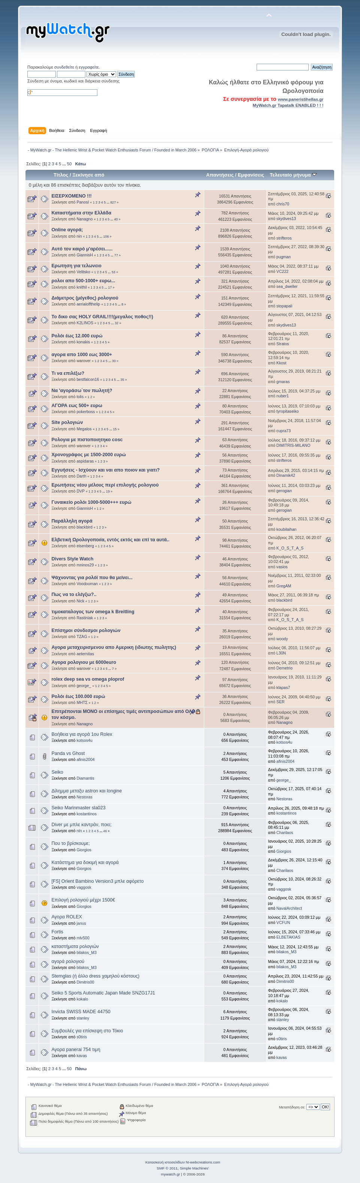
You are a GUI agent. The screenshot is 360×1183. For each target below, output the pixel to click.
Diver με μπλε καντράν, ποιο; (81, 824)
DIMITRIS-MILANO (293, 445)
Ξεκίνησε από (88, 175)
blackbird (84, 527)
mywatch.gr (170, 1174)
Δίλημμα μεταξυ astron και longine (86, 791)
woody (282, 638)
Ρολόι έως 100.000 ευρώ (78, 696)
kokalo (82, 999)
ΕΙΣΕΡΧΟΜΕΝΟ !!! (71, 196)
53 (113, 272)
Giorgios (83, 850)
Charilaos (284, 832)
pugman (283, 257)
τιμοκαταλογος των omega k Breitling (92, 611)
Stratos (282, 343)
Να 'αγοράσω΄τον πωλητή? (81, 390)
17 (110, 287)
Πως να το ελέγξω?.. (73, 594)
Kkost (281, 363)
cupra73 (283, 430)
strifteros (284, 238)
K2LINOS (84, 322)
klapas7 (283, 687)
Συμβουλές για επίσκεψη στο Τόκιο (87, 1030)
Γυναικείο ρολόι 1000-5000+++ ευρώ (91, 502)
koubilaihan (286, 529)
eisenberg (85, 546)
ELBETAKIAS (288, 937)
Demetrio (284, 668)
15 (115, 429)
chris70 (282, 204)
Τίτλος (61, 175)
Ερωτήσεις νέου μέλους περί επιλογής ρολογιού (104, 485)
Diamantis (85, 778)
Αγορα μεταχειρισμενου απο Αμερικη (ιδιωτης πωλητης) (113, 647)
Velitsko (83, 272)
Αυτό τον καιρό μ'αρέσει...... (81, 249)
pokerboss (85, 411)
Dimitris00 (85, 982)
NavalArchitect (289, 908)
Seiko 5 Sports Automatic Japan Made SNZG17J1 (103, 993)
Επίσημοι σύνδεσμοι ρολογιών (85, 630)
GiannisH (84, 255)
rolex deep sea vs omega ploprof (87, 679)
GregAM (283, 586)
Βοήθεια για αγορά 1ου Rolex (81, 734)
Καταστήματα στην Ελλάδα (81, 213)
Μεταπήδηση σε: (292, 1107)
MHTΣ (82, 702)
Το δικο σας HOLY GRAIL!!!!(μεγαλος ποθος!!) (102, 316)
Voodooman (87, 583)
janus (81, 923)
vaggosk (83, 887)
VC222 (282, 271)
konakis (83, 342)
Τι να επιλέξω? (67, 373)
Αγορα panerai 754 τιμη (75, 1049)
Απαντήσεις (220, 175)
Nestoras (84, 797)
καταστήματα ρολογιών (75, 946)
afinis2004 (85, 759)
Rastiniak (84, 617)
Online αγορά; (67, 229)
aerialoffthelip (88, 304)
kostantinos (86, 814)
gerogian (284, 490)
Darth (81, 476)
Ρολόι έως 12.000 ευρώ (76, 335)
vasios (282, 567)
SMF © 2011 (167, 1168)
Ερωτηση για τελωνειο (76, 265)
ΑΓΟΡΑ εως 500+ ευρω (76, 405)
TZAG (81, 636)
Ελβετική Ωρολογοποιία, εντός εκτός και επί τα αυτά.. (110, 539)
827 (113, 202)
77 (116, 255)
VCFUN (283, 922)
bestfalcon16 (87, 379)
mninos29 (85, 565)
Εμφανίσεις (251, 175)
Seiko (57, 772)
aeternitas (85, 653)
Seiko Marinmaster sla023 (78, 807)
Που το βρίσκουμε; (70, 843)
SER (280, 701)
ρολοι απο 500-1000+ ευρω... (83, 280)
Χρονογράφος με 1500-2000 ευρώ (88, 454)
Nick (80, 601)
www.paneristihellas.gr (301, 99)
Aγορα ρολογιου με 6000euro (83, 662)
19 (108, 491)
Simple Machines (194, 1168)
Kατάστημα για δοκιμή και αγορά (84, 862)
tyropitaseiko (287, 411)
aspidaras (85, 461)
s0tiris (81, 1037)
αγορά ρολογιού (67, 961)
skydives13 (286, 218)
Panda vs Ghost (68, 753)
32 (116, 323)
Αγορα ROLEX (66, 916)
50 (69, 164)
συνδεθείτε (64, 67)
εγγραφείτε (89, 67)
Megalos (83, 429)
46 (105, 831)
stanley (82, 1018)
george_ (83, 685)
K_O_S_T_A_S (289, 548)
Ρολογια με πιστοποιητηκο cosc (86, 439)
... (64, 164)
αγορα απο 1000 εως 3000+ (81, 354)
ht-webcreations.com (203, 1162)
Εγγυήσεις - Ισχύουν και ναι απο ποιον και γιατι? (105, 470)
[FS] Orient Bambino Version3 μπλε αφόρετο (97, 881)
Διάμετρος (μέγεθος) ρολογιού (84, 298)
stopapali (284, 306)
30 (114, 361)
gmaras (283, 381)
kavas (81, 1055)
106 (106, 236)
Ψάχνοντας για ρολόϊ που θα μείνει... (91, 577)
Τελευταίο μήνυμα (293, 175)
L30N (281, 653)
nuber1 (282, 396)
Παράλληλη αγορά (71, 521)
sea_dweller (287, 286)
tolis (80, 396)
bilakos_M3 (86, 952)
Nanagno (84, 219)
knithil (81, 287)
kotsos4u (84, 740)
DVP (80, 491)
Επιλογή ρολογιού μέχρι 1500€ (83, 900)
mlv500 (82, 938)
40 (116, 219)
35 (122, 380)
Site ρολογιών (67, 422)
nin (79, 236)
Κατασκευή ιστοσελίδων (165, 1162)
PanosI (82, 202)
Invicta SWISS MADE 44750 (80, 1011)
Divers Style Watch (72, 559)
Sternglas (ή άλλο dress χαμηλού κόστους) (95, 976)
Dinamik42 (285, 475)
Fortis (57, 931)
